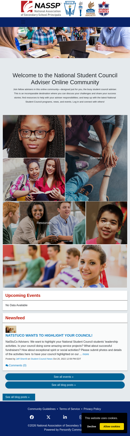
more (86, 354)
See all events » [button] (64, 376)
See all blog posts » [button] (64, 384)
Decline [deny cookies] (91, 426)
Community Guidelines (42, 408)
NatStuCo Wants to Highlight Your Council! (49, 335)
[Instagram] (81, 417)
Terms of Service (69, 408)
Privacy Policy (92, 408)
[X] (48, 417)
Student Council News (42, 359)
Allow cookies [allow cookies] (112, 426)
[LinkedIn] (65, 417)
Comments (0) (17, 365)
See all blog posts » (17, 397)
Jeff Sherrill (21, 359)
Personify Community (73, 429)
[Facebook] (31, 417)
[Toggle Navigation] (23, 22)
